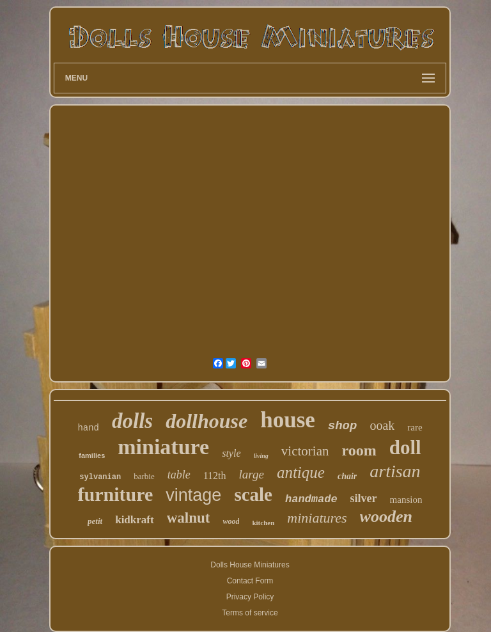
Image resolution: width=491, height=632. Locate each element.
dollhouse (206, 420)
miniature (163, 447)
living (261, 455)
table (179, 474)
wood (230, 521)
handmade (311, 499)
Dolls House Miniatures (249, 564)
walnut (188, 518)
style (231, 453)
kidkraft (134, 520)
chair (347, 476)
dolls (132, 420)
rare (414, 427)
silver (363, 498)
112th (214, 475)
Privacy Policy (250, 596)
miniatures (317, 518)
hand (88, 428)
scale (253, 494)
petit (95, 521)
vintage (193, 495)
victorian (305, 451)
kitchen (263, 522)
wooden (386, 516)
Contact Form (250, 580)
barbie (144, 476)
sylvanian (100, 477)
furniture (115, 494)
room (359, 450)
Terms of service (249, 612)
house (287, 419)
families (92, 455)
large (251, 474)
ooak (382, 425)
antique (301, 472)
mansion (406, 499)
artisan (395, 471)
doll (405, 447)
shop (342, 426)
